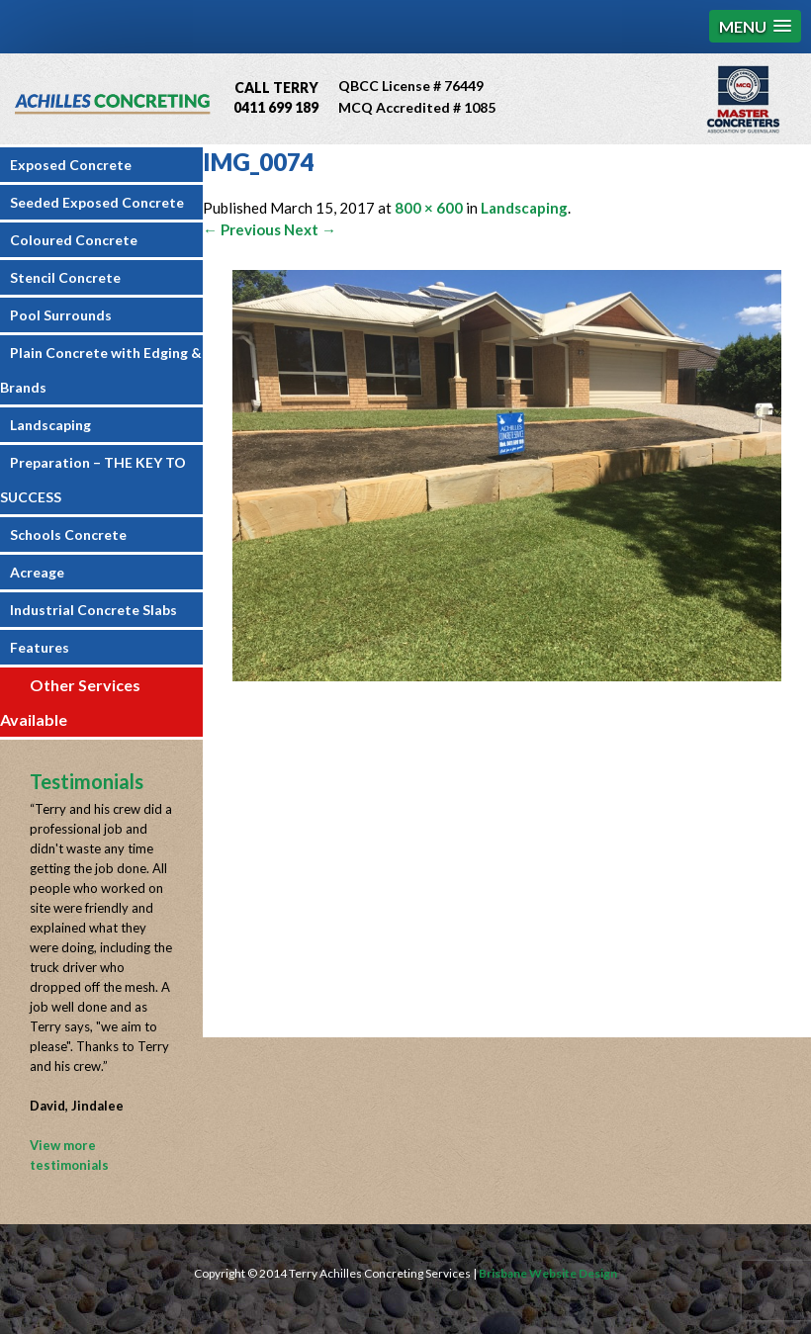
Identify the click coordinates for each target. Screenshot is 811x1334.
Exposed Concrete (71, 164)
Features (39, 647)
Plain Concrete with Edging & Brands (101, 370)
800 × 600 (429, 208)
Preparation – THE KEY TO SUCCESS (93, 479)
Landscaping (50, 424)
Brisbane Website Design (548, 1273)
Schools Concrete (68, 534)
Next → (310, 229)
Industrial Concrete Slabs (93, 609)
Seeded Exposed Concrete (97, 202)
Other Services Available (70, 702)
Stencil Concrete (65, 277)
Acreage (37, 572)
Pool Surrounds (61, 315)
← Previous (242, 229)
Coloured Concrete (73, 239)
